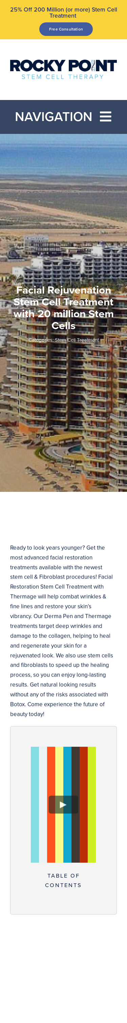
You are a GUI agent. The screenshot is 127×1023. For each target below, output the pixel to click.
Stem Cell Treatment (77, 340)
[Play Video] (63, 805)
